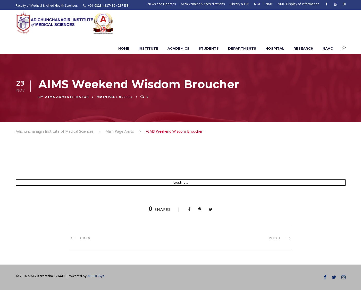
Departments (242, 48)
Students (209, 48)
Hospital (274, 48)
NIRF (257, 4)
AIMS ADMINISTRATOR (67, 96)
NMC (269, 4)
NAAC (328, 48)
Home (123, 48)
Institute (148, 48)
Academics (178, 48)
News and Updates (162, 4)
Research (303, 48)
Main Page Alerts (115, 96)
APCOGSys (95, 276)
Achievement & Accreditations (203, 4)
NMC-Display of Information (298, 4)
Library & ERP (239, 4)
